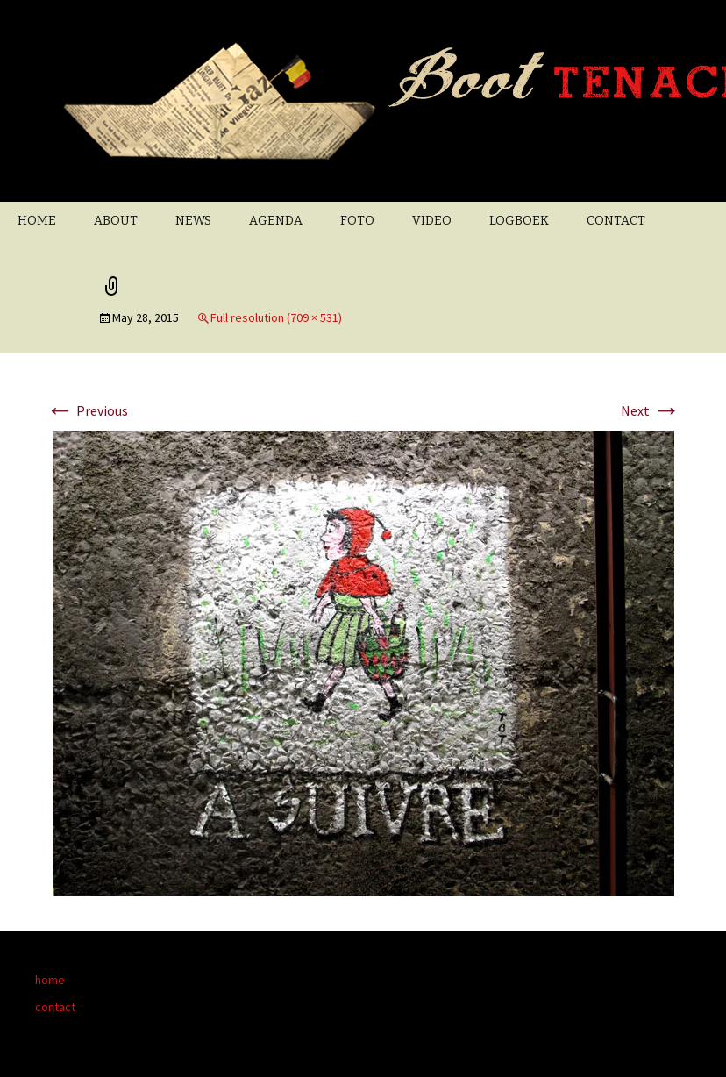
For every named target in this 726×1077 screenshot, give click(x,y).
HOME (37, 220)
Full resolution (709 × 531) (276, 317)
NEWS (193, 220)
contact (55, 1007)
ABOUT (116, 220)
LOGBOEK (519, 220)
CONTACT (616, 220)
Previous (87, 410)
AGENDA (275, 220)
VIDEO (432, 220)
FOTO (357, 220)
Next (650, 410)
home (50, 980)
